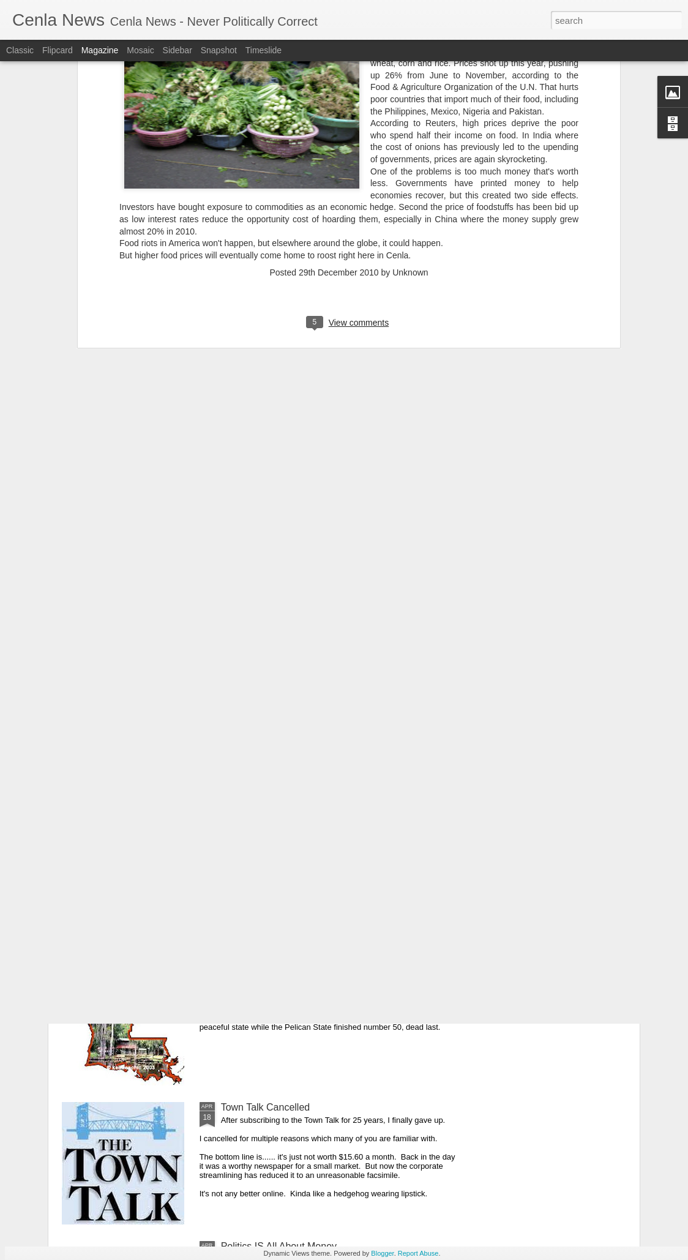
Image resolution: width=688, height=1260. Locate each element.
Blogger (382, 1253)
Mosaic (140, 50)
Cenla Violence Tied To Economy (292, 829)
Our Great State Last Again (279, 968)
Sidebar (177, 50)
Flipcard (57, 50)
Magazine (100, 50)
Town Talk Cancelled (265, 1107)
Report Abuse (418, 1253)
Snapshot (219, 50)
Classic (20, 50)
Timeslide (263, 50)
